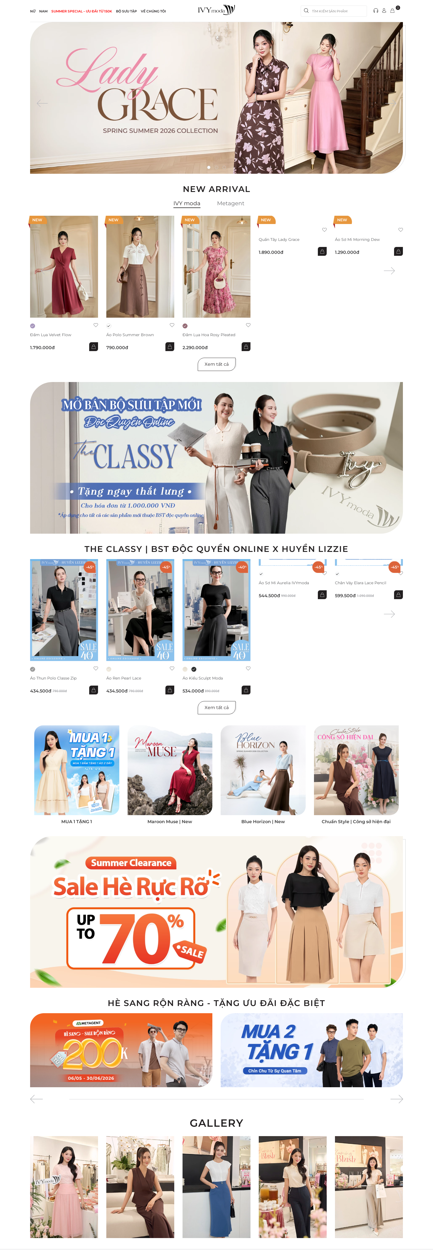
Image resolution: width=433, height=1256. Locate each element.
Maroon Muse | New (169, 821)
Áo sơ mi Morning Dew (357, 239)
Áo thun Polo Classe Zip (53, 678)
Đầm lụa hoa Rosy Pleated (209, 335)
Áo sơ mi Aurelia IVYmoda (284, 583)
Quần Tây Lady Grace (279, 239)
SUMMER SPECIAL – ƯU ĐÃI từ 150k (81, 11)
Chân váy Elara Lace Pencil (360, 583)
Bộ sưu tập (126, 11)
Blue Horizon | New (263, 821)
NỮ (32, 11)
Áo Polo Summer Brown (130, 335)
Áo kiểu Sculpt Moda (203, 678)
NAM (43, 11)
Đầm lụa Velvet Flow (50, 335)
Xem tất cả (217, 364)
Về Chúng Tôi (153, 11)
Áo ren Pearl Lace (123, 678)
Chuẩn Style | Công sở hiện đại (356, 821)
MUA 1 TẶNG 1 (76, 821)
